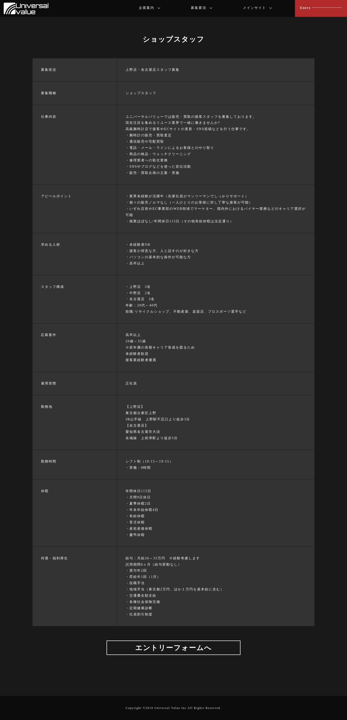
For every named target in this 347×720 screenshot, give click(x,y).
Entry (305, 8)
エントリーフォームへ (173, 648)
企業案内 (146, 8)
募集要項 (198, 8)
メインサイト (254, 8)
